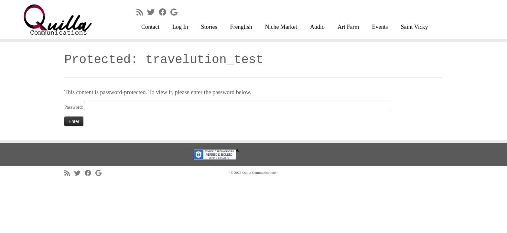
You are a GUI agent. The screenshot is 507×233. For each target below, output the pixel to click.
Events (380, 27)
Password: (227, 106)
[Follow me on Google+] (176, 12)
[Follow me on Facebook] (164, 12)
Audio (317, 27)
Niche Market (281, 27)
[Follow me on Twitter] (153, 12)
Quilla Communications (259, 172)
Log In (180, 27)
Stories (209, 27)
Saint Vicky (414, 27)
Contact (150, 27)
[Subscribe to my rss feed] (141, 12)
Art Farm (348, 27)
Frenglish (241, 27)
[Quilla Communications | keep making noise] (58, 19)
